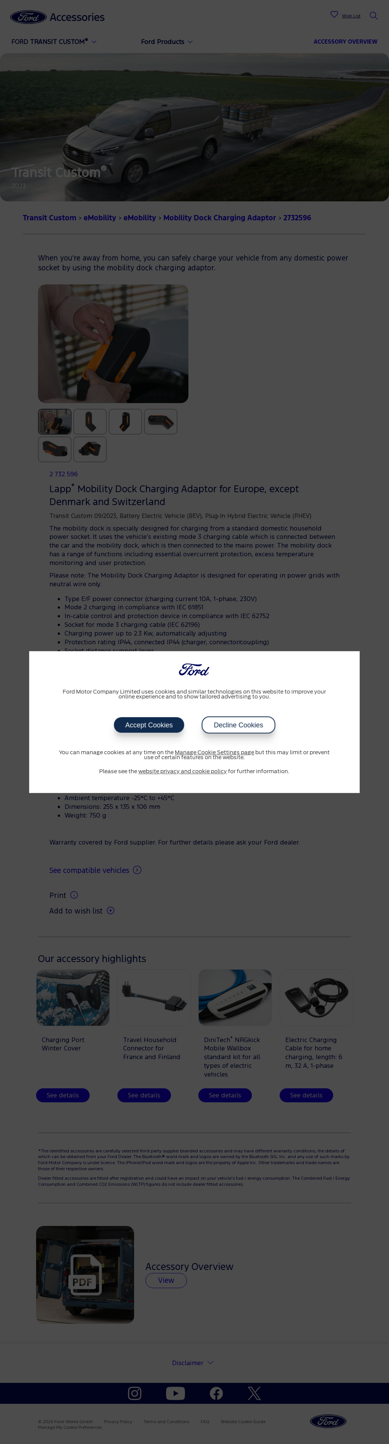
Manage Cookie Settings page (214, 752)
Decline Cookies (238, 725)
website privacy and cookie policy (182, 771)
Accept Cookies (148, 725)
